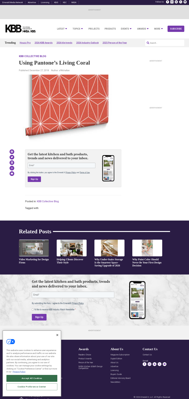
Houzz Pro (25, 42)
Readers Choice (84, 355)
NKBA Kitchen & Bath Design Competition (90, 367)
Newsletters (115, 382)
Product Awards (85, 359)
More (157, 29)
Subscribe (176, 29)
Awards (141, 29)
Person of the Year (85, 363)
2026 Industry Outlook (87, 42)
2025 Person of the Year (115, 42)
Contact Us (147, 355)
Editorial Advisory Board (120, 378)
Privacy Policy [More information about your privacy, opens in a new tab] (19, 372)
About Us (114, 363)
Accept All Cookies (32, 378)
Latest (61, 29)
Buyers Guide (116, 374)
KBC (65, 2)
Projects (94, 29)
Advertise (32, 2)
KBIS (56, 2)
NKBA (73, 2)
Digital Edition (116, 359)
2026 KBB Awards (44, 42)
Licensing (45, 2)
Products (110, 29)
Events (125, 29)
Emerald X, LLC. (147, 397)
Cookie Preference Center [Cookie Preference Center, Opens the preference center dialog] (32, 387)
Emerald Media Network (12, 2)
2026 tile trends (64, 42)
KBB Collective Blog (32, 56)
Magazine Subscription (120, 355)
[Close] (57, 335)
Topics (76, 29)
